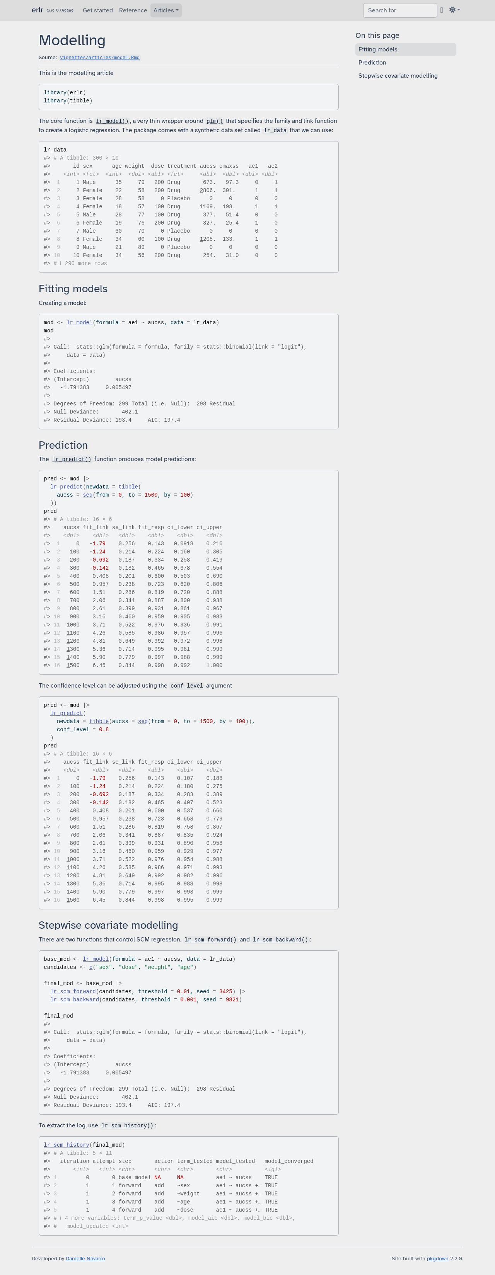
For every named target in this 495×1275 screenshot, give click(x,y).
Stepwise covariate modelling (398, 76)
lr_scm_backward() (280, 940)
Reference (133, 10)
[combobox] (400, 10)
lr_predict (66, 487)
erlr (37, 10)
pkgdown (438, 1258)
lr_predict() (71, 459)
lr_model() (112, 121)
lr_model (79, 323)
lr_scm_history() (127, 1126)
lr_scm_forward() (210, 940)
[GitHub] (441, 10)
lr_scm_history (66, 1145)
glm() (215, 121)
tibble (79, 101)
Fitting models (378, 49)
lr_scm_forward (73, 992)
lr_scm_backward (74, 1000)
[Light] (454, 10)
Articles (164, 10)
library (55, 93)
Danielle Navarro (85, 1258)
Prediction (372, 62)
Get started (98, 10)
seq (87, 495)
